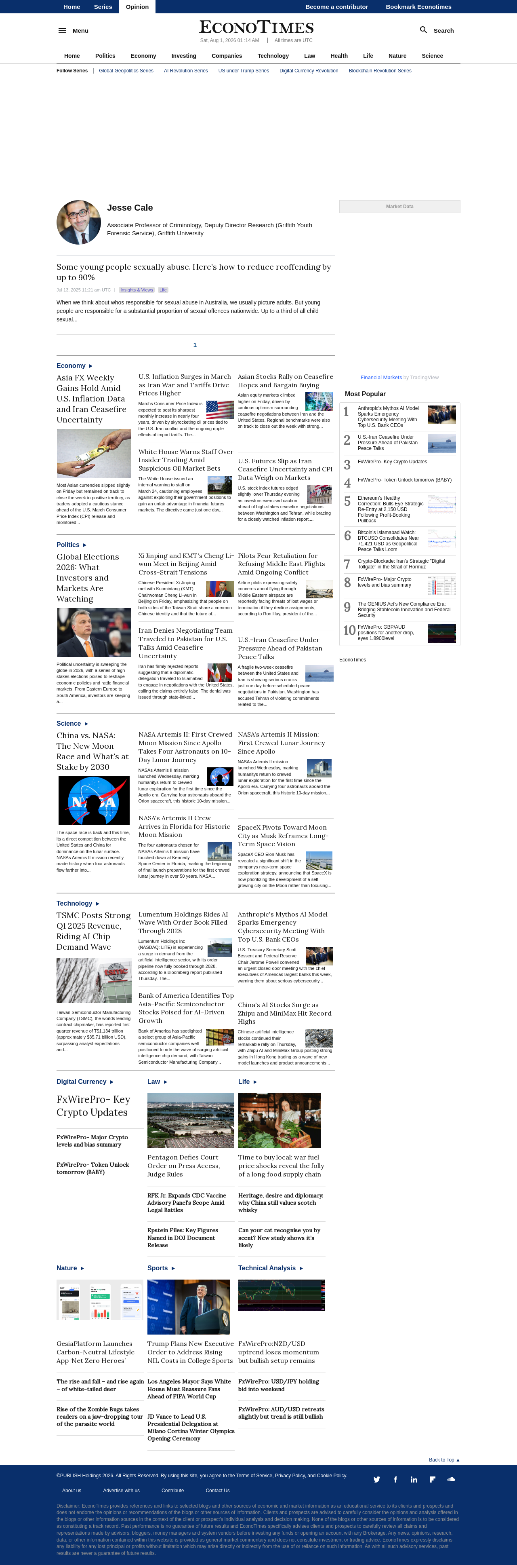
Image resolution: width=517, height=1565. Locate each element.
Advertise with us (121, 1490)
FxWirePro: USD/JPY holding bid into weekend (278, 1385)
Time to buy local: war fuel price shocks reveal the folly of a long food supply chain (281, 1165)
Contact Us (217, 1490)
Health (339, 56)
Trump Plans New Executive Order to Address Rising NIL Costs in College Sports (190, 1351)
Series (103, 6)
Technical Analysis (270, 1268)
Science (432, 56)
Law (309, 56)
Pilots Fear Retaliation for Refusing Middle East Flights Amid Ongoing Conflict (281, 564)
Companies (227, 56)
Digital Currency (85, 1081)
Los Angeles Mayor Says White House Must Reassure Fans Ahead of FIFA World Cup (189, 1389)
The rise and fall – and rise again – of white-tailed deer (100, 1385)
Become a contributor (336, 6)
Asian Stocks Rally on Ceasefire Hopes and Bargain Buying (285, 380)
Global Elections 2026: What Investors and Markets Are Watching (88, 577)
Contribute (173, 1490)
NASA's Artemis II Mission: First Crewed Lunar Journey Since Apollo (281, 742)
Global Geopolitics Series (126, 71)
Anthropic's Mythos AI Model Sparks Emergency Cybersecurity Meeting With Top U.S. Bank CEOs (283, 926)
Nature (397, 56)
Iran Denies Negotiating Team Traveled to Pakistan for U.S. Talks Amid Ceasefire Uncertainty (186, 642)
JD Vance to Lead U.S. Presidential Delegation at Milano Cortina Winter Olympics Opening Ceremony (191, 1428)
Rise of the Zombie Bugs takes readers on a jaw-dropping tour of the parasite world (100, 1417)
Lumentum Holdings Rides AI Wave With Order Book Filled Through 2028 (183, 922)
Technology (273, 56)
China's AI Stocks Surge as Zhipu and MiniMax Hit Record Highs (285, 1013)
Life (368, 56)
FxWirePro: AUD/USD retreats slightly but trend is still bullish (281, 1413)
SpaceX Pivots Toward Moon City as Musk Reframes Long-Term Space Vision (283, 835)
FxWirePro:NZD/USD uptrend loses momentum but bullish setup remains (278, 1351)
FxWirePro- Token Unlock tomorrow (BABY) (93, 1168)
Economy (143, 56)
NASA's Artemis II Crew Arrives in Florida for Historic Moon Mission (184, 826)
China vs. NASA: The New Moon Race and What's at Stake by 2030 (93, 751)
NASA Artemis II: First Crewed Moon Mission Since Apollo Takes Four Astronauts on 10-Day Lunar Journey (185, 746)
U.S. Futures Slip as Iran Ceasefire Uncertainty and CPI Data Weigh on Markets (285, 469)
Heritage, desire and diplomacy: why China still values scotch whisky (280, 1203)
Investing (184, 56)
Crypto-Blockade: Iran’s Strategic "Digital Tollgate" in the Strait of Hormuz (401, 564)
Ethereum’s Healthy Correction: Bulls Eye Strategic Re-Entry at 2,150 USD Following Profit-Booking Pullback (391, 509)
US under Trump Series (244, 71)
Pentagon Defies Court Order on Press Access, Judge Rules (183, 1165)
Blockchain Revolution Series (380, 71)
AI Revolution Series (186, 71)
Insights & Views (136, 289)
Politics (105, 56)
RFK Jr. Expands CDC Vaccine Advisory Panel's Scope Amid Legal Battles (186, 1203)
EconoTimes (352, 660)
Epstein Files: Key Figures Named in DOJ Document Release (182, 1237)
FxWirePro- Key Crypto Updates (93, 1105)
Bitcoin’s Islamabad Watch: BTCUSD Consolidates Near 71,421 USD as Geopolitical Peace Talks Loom (388, 541)
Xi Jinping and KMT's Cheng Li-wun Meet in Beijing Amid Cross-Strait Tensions (186, 564)
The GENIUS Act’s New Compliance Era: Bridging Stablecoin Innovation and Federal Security (404, 609)
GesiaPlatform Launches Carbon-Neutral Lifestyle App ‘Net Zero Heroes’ (96, 1351)
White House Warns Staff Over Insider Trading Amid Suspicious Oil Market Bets (186, 460)
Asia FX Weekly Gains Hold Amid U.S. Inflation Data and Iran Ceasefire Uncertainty (91, 398)
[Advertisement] (258, 137)
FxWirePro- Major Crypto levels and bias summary (92, 1141)
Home (71, 6)
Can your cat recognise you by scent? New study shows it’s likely (279, 1237)
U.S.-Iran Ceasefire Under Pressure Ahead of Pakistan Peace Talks (280, 648)
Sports (161, 1268)
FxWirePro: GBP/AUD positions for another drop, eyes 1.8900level (386, 632)
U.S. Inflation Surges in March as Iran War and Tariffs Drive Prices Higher (185, 384)
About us (71, 1490)
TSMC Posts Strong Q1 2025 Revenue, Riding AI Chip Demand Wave (93, 931)
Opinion (137, 6)
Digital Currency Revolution (309, 71)
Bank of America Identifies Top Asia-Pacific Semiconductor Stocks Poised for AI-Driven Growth (186, 1007)
